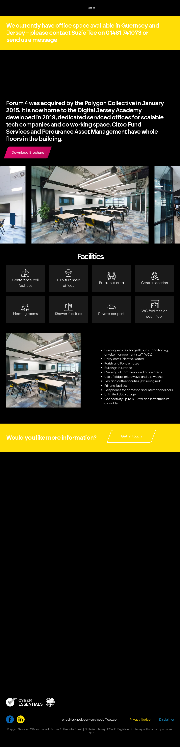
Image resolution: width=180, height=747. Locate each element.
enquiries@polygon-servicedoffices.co (89, 719)
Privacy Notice (140, 719)
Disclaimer (166, 719)
